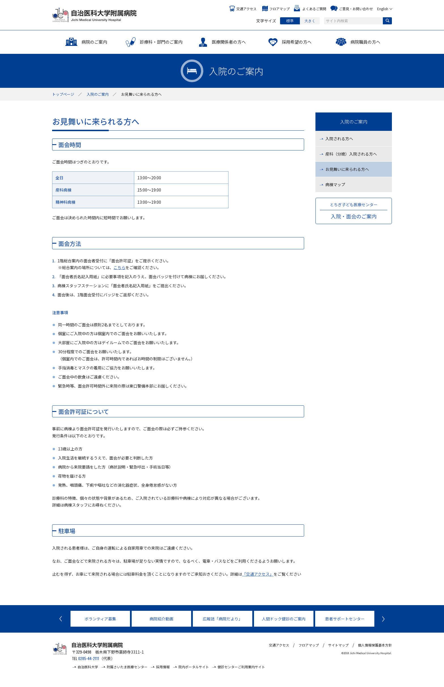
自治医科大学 (88, 666)
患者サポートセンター (345, 619)
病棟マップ (335, 184)
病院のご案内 (94, 42)
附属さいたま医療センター (127, 666)
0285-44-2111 (88, 658)
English (382, 8)
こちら (119, 267)
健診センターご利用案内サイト (241, 666)
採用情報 (163, 666)
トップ (63, 94)
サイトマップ (338, 645)
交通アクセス (246, 9)
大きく (309, 21)
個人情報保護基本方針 (375, 645)
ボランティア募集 (100, 619)
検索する (387, 20)
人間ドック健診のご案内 (284, 619)
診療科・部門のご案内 (161, 42)
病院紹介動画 (161, 619)
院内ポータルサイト (193, 666)
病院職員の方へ (365, 42)
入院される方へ (339, 138)
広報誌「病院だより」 (222, 619)
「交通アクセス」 (258, 574)
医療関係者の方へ (229, 42)
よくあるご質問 (314, 9)
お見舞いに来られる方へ (347, 169)
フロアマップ (279, 9)
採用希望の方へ (296, 42)
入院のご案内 (98, 94)
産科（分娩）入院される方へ (351, 154)
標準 (290, 21)
